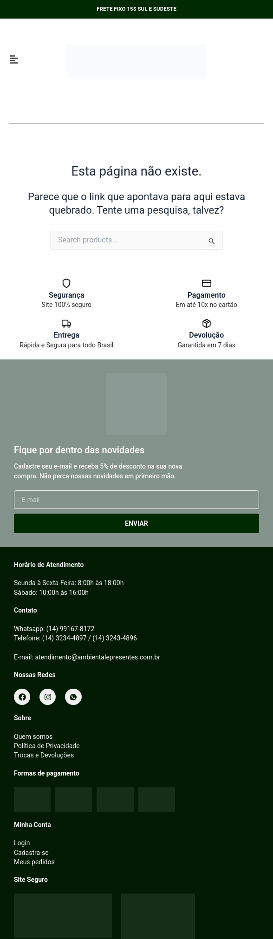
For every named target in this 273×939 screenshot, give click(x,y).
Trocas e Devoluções (44, 755)
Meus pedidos (34, 862)
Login (22, 843)
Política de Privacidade (47, 746)
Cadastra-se (31, 852)
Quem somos (33, 736)
